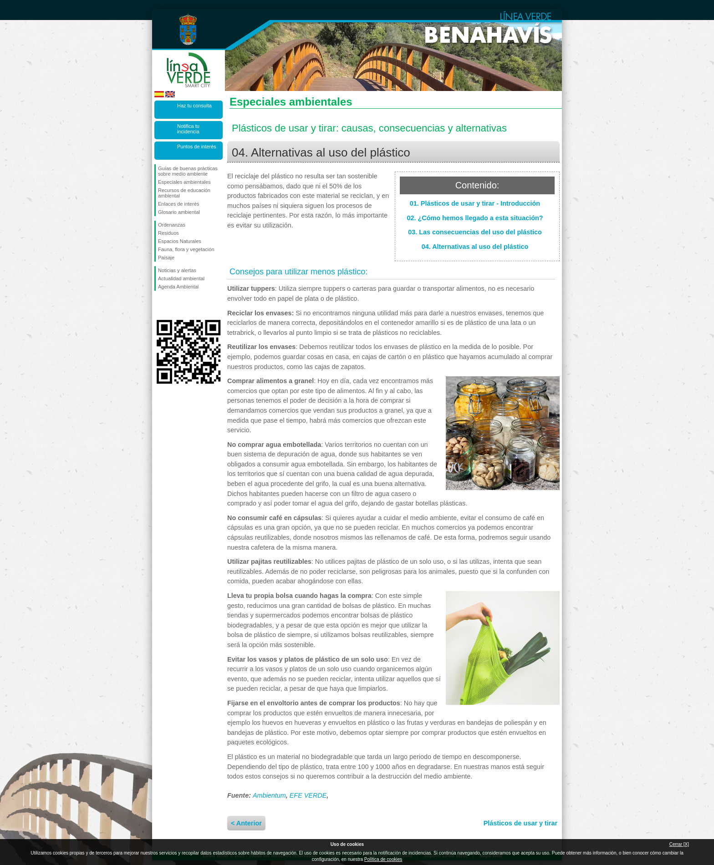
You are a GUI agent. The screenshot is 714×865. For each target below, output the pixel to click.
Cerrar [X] (679, 844)
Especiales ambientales (184, 182)
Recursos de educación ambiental (184, 192)
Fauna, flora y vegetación (186, 249)
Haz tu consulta (194, 105)
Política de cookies (383, 859)
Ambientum (269, 795)
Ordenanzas (171, 225)
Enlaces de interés (178, 204)
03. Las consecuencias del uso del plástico (475, 232)
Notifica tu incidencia (188, 128)
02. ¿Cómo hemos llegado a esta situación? (475, 218)
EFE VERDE (308, 795)
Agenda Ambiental (178, 286)
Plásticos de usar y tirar (520, 823)
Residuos (168, 233)
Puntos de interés (196, 146)
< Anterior (246, 823)
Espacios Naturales (179, 241)
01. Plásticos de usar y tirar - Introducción (475, 203)
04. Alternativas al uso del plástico (475, 246)
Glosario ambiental (179, 212)
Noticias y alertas (177, 270)
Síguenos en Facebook (159, 305)
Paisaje (166, 257)
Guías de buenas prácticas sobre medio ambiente (188, 171)
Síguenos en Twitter (174, 305)
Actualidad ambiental (181, 278)
